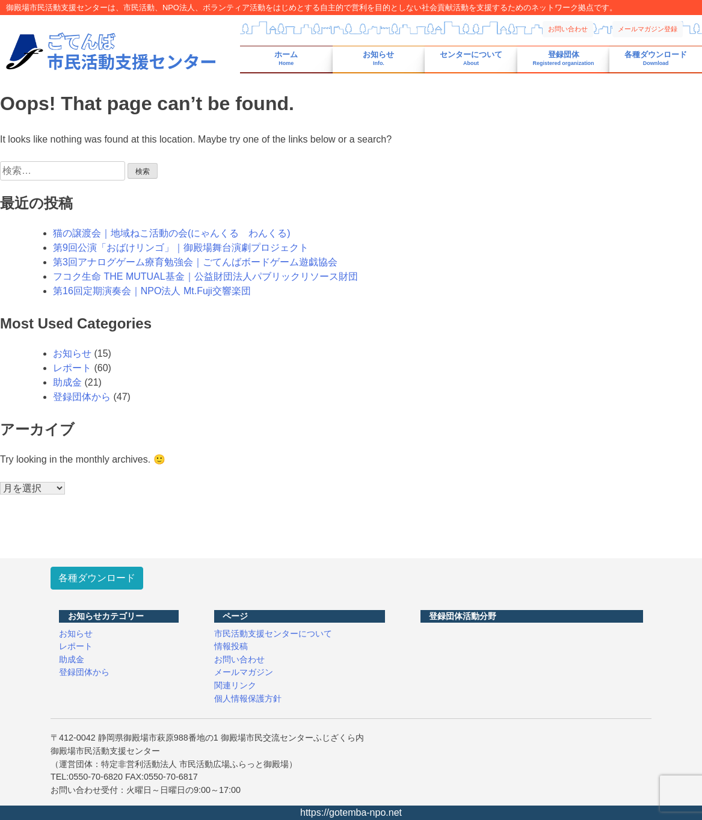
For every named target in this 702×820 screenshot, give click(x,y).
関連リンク (235, 685)
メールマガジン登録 (647, 28)
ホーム (286, 58)
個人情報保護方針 (248, 698)
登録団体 (563, 58)
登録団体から (82, 397)
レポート (72, 368)
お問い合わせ (568, 28)
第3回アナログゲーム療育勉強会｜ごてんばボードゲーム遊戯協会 (195, 262)
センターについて (471, 58)
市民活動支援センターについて (273, 633)
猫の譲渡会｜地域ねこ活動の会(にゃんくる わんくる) (172, 233)
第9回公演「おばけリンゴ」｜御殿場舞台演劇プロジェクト (181, 247)
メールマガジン (243, 672)
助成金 (67, 382)
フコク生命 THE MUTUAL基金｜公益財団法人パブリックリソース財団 (205, 276)
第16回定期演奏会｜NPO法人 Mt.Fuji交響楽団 (152, 291)
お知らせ (378, 58)
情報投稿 (231, 646)
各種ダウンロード (655, 58)
